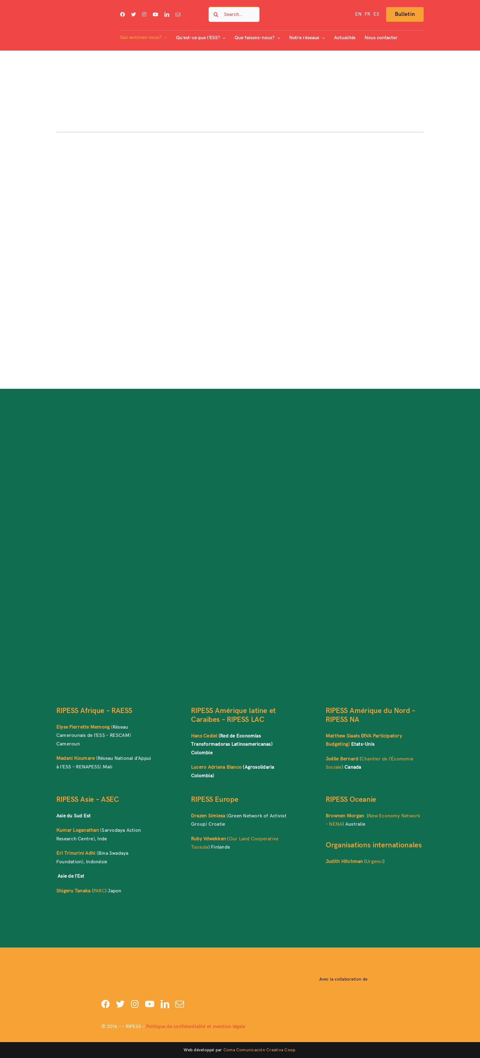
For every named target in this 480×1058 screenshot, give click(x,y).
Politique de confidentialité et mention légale (195, 1027)
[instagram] (144, 14)
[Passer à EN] (358, 14)
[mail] (177, 14)
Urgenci (374, 862)
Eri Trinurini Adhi (75, 853)
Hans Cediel (204, 736)
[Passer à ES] (376, 14)
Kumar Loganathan (77, 830)
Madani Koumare (75, 758)
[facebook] (122, 14)
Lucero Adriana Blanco (216, 767)
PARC (99, 891)
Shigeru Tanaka (73, 891)
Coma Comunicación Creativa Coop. (259, 1049)
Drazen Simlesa (208, 816)
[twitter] (133, 14)
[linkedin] (166, 14)
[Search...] (234, 14)
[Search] (216, 14)
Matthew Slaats (343, 736)
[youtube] (155, 14)
